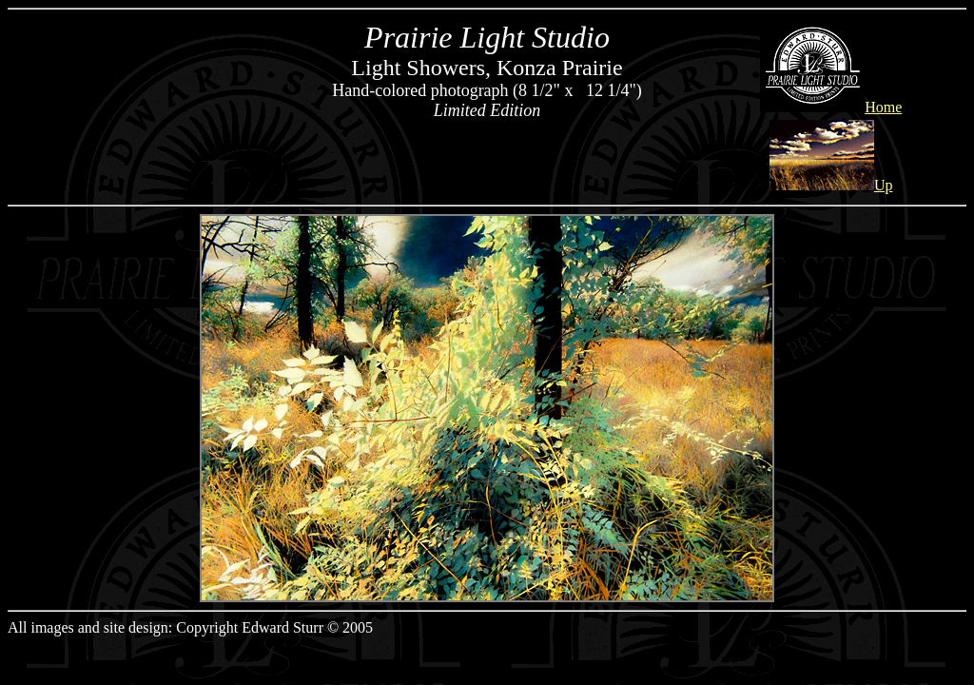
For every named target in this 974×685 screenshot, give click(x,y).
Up (831, 185)
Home (831, 107)
